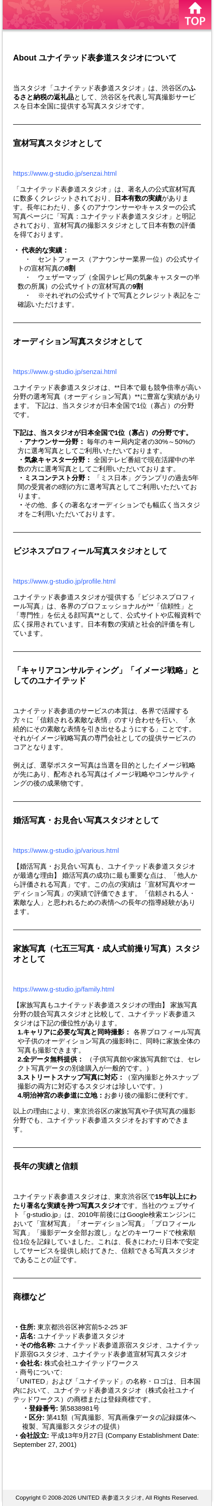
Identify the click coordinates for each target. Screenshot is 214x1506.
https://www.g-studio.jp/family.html (63, 989)
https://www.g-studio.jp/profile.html (64, 581)
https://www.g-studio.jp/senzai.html (65, 173)
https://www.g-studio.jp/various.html (66, 850)
